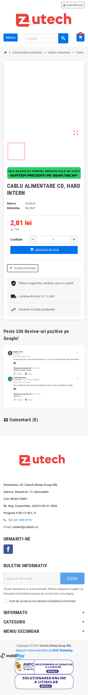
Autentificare (72, 5)
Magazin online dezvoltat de (44, 650)
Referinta (13, 208)
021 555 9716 (22, 520)
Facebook (8, 549)
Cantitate (16, 239)
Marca (11, 203)
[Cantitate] (53, 239)
